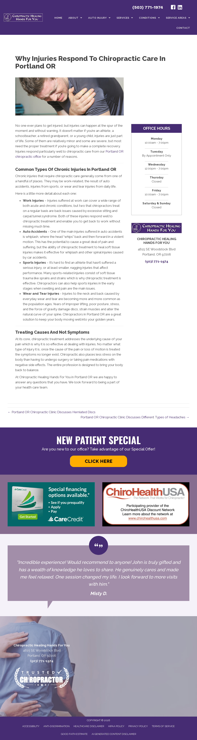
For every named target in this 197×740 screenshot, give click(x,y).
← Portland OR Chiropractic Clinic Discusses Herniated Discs (51, 412)
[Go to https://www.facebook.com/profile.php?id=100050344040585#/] (173, 8)
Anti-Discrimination (56, 726)
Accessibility (30, 726)
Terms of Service (163, 726)
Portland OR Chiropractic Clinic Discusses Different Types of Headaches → (135, 417)
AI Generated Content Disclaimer (114, 734)
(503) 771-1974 (147, 7)
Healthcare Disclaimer (89, 726)
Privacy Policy (138, 726)
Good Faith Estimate (74, 734)
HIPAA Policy (116, 726)
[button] (98, 461)
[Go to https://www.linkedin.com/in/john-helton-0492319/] (180, 8)
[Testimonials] (98, 573)
